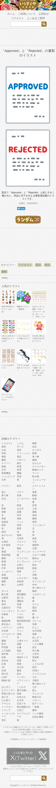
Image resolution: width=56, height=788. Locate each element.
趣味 (3, 460)
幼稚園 (4, 578)
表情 (34, 515)
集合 (3, 601)
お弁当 (20, 627)
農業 (3, 581)
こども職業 (37, 644)
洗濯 (34, 624)
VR (3, 667)
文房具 (20, 538)
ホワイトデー (8, 690)
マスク (20, 545)
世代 (3, 644)
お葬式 (4, 597)
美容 (34, 522)
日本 (3, 479)
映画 (34, 568)
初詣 (19, 650)
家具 (19, 486)
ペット (20, 522)
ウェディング (23, 551)
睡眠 (34, 518)
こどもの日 (37, 664)
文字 (3, 469)
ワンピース (37, 693)
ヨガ (34, 677)
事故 (3, 456)
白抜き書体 (37, 716)
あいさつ (36, 637)
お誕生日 (5, 607)
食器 (3, 565)
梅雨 (34, 591)
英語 (38, 264)
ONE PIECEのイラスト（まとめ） (8, 309)
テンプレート (23, 561)
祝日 (34, 667)
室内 (3, 604)
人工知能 (5, 650)
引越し (35, 578)
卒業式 (20, 617)
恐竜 (19, 660)
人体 (34, 508)
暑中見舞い (22, 690)
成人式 (4, 697)
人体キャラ (22, 640)
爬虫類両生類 (23, 621)
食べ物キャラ (39, 587)
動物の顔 (5, 680)
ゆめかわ (21, 697)
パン (19, 574)
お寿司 (20, 584)
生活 (3, 498)
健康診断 (5, 621)
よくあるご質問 (36, 18)
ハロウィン (7, 627)
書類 (4, 271)
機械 (19, 473)
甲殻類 (4, 647)
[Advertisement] (28, 37)
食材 (34, 538)
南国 (3, 551)
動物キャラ (37, 469)
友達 (34, 498)
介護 (34, 548)
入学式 (35, 654)
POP (34, 584)
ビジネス (36, 450)
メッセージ (7, 571)
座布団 (20, 568)
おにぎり (5, 687)
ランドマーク (39, 551)
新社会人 (5, 624)
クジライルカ (39, 673)
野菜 (3, 508)
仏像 (19, 647)
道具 (19, 450)
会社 (34, 446)
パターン (36, 700)
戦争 (3, 525)
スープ (20, 654)
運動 (34, 512)
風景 (19, 528)
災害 (34, 505)
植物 (19, 535)
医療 (34, 453)
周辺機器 (21, 594)
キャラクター (39, 466)
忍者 (3, 670)
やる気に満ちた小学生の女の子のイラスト (38, 338)
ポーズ (20, 446)
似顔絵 (4, 522)
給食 (3, 657)
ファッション (23, 453)
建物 (34, 460)
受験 (3, 512)
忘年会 (4, 660)
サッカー (21, 611)
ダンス (4, 591)
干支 (34, 541)
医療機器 (5, 473)
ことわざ (21, 687)
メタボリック (39, 594)
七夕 (34, 687)
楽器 (3, 574)
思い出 (20, 597)
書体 (34, 710)
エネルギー (22, 578)
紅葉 (3, 664)
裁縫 (3, 640)
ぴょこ (35, 627)
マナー (20, 492)
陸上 (34, 690)
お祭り (20, 565)
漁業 (34, 634)
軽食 (19, 505)
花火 (34, 647)
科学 (19, 515)
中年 (3, 568)
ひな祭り (5, 700)
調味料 (35, 545)
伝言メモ (21, 703)
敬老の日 (36, 697)
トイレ (20, 614)
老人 (3, 492)
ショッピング (8, 476)
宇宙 (19, 607)
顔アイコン (37, 703)
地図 (19, 644)
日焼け (35, 670)
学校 (3, 453)
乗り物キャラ (39, 683)
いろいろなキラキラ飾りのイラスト (23, 338)
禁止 (34, 660)
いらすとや (24, 785)
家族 (3, 466)
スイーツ (5, 463)
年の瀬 (35, 650)
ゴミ (34, 571)
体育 (19, 591)
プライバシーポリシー (29, 739)
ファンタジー (39, 525)
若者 (19, 495)
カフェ (35, 604)
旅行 (19, 463)
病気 (3, 446)
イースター (7, 707)
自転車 (20, 581)
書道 (19, 670)
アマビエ (5, 703)
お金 (3, 450)
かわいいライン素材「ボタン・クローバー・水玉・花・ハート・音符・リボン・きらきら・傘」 (38, 314)
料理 (19, 469)
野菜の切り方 (8, 693)
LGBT (4, 677)
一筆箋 (35, 707)
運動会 (20, 601)
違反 (19, 456)
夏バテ (35, 617)
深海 (19, 634)
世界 (19, 525)
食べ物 (35, 456)
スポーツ (21, 460)
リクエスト (17, 18)
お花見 (35, 640)
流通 (19, 604)
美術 (3, 518)
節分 (19, 673)
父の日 (20, 667)
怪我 (3, 561)
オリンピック (39, 581)
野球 (34, 611)
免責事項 (42, 739)
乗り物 (4, 495)
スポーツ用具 (39, 555)
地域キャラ (22, 657)
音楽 (19, 476)
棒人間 (4, 594)
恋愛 (19, 512)
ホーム (11, 13)
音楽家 (35, 657)
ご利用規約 (14, 739)
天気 (19, 624)
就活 (47, 264)
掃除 (19, 518)
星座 (19, 693)
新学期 (4, 654)
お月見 (20, 700)
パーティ (5, 486)
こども (20, 443)
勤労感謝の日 (23, 707)
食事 (34, 492)
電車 (19, 571)
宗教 (34, 574)
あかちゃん (7, 535)
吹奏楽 (4, 614)
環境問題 (5, 555)
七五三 (20, 710)
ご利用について (27, 13)
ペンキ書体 (37, 713)
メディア (36, 561)
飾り (3, 584)
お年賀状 (5, 545)
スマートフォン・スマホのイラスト (7, 397)
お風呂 (4, 541)
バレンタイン (8, 611)
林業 (19, 664)
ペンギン (21, 677)
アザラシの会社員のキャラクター (23, 367)
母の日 (4, 673)
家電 (19, 466)
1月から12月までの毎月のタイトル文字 (8, 338)
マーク (35, 473)
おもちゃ (36, 463)
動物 (34, 495)
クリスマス (22, 558)
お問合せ (44, 13)
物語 (19, 548)
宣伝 (3, 720)
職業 (34, 443)
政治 (34, 565)
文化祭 (4, 630)
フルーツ (21, 541)
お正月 (20, 508)
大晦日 (35, 680)
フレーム (36, 621)
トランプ (5, 710)
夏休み (35, 558)
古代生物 (36, 630)
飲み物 (35, 476)
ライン (20, 630)
